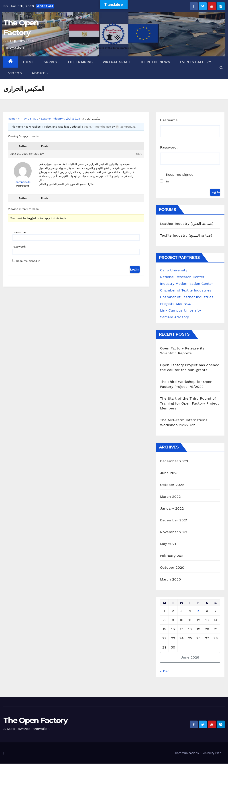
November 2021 (173, 532)
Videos (15, 73)
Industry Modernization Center (186, 283)
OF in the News (155, 62)
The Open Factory (35, 720)
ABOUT (40, 73)
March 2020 (170, 579)
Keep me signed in (28, 260)
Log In (134, 269)
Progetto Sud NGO (175, 304)
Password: (19, 246)
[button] (221, 67)
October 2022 (172, 485)
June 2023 (169, 473)
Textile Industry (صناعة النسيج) (186, 235)
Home (28, 62)
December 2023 (174, 461)
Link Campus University (180, 310)
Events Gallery (195, 62)
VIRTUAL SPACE (28, 118)
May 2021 (168, 544)
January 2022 (172, 508)
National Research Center (182, 277)
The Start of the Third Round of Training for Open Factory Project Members (189, 403)
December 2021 (173, 520)
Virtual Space (117, 62)
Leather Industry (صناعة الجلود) (60, 118)
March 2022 (170, 496)
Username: (19, 232)
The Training (80, 62)
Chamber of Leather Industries (186, 297)
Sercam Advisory (174, 317)
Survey (51, 62)
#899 (139, 153)
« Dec (165, 671)
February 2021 (172, 556)
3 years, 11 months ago (96, 126)
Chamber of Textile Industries (185, 290)
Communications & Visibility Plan (198, 753)
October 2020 (172, 567)
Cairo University (173, 270)
